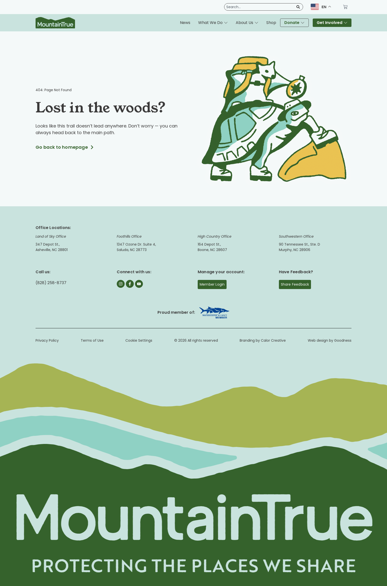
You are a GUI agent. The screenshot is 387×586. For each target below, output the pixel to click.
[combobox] (259, 6)
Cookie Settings (138, 340)
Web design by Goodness (329, 340)
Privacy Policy (47, 340)
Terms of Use (92, 340)
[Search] (297, 6)
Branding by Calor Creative (263, 340)
